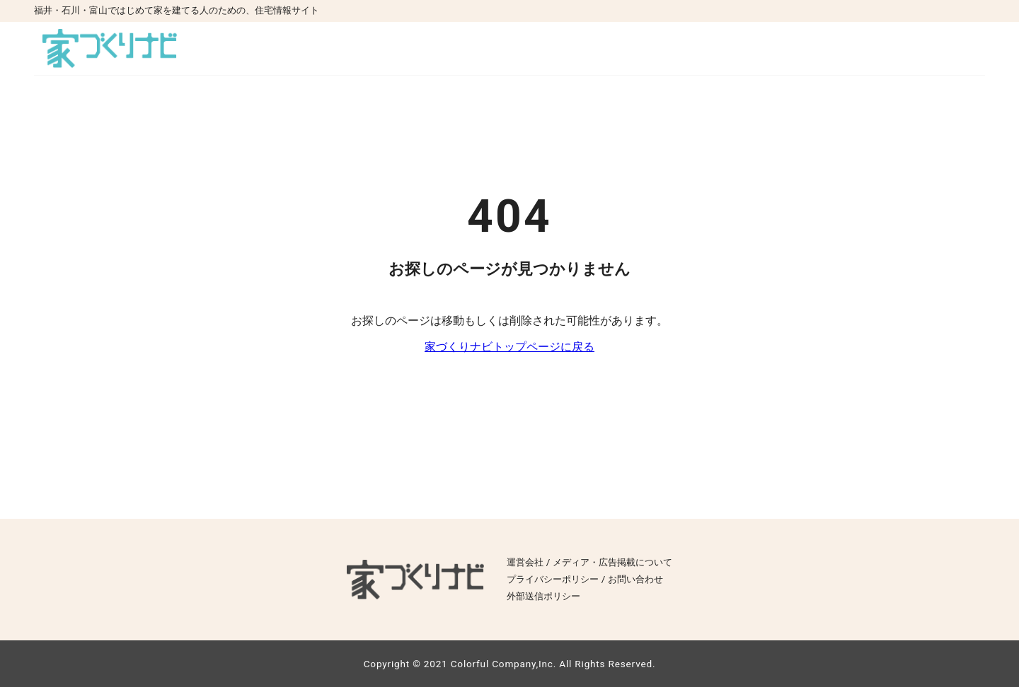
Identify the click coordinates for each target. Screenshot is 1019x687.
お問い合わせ (635, 579)
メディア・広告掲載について (612, 562)
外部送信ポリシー (543, 596)
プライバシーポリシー (553, 579)
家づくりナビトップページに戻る (509, 346)
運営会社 (525, 562)
